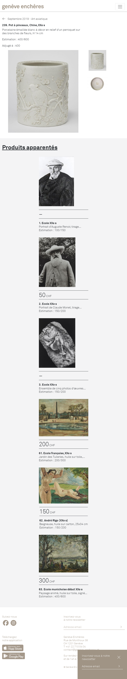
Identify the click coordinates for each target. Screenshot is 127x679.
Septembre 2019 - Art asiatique (24, 18)
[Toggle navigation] (120, 6)
